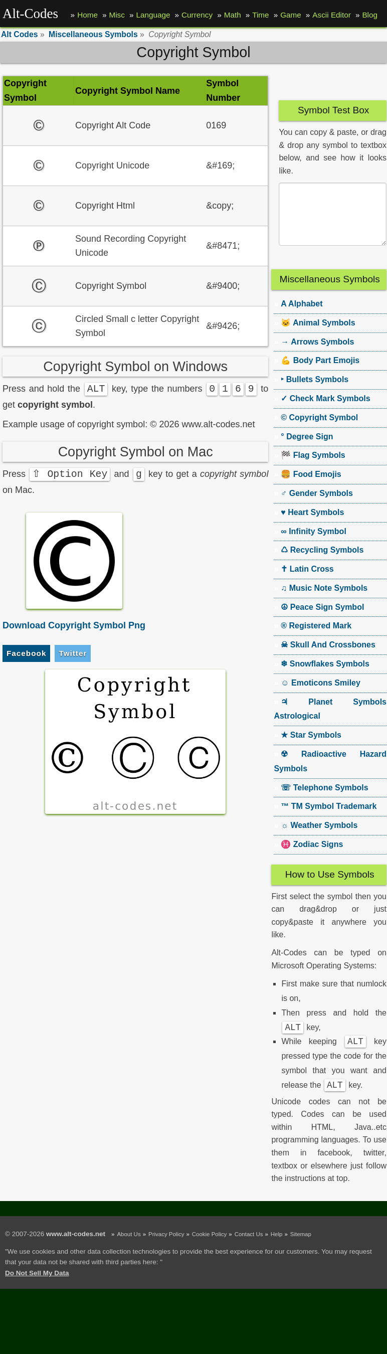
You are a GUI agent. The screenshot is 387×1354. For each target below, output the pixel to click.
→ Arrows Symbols (317, 354)
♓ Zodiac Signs (312, 856)
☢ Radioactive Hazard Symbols (330, 773)
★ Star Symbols (311, 747)
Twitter (73, 653)
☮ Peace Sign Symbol (322, 619)
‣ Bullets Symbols (314, 391)
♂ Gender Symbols (317, 505)
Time (260, 15)
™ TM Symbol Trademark (328, 818)
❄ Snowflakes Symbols (325, 675)
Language (153, 15)
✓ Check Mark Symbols (325, 410)
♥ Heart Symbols (312, 524)
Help (277, 1249)
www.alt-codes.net (75, 1249)
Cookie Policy (209, 1249)
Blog (369, 15)
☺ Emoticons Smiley (320, 695)
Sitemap (300, 1249)
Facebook (26, 653)
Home (87, 15)
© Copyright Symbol (319, 429)
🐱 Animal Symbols (318, 334)
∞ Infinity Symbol (313, 543)
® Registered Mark (316, 637)
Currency (197, 15)
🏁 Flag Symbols (313, 467)
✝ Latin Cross (307, 581)
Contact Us (249, 1249)
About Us (128, 1249)
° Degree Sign (307, 448)
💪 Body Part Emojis (320, 372)
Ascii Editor (331, 15)
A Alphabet (301, 315)
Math (232, 15)
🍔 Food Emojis (311, 486)
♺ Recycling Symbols (322, 562)
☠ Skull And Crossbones (328, 656)
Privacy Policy (166, 1249)
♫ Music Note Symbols (324, 600)
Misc (116, 15)
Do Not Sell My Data (37, 1288)
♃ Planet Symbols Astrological (330, 721)
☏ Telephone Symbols (324, 799)
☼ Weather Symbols (319, 837)
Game (290, 15)
